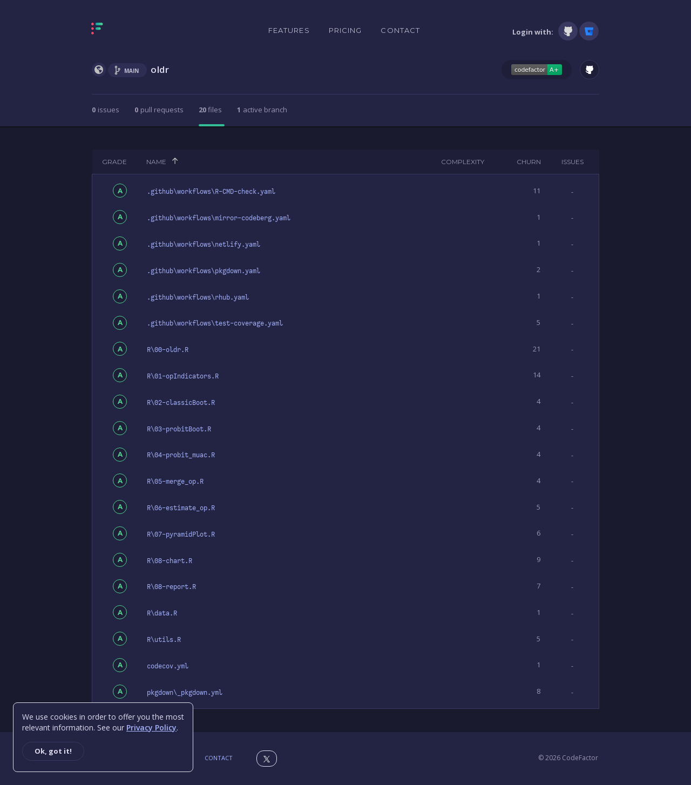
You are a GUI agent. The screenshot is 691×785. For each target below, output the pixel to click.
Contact (400, 30)
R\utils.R (164, 639)
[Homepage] (131, 31)
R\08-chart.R (169, 561)
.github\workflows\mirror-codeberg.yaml (218, 218)
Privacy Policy (151, 727)
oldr (160, 69)
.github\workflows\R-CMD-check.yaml (211, 191)
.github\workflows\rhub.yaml (198, 297)
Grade (114, 162)
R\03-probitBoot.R (179, 429)
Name (156, 162)
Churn (529, 162)
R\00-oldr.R (167, 350)
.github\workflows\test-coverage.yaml (215, 323)
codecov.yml (167, 666)
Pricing (345, 30)
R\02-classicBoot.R (181, 402)
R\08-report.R (171, 587)
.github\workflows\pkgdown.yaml (203, 271)
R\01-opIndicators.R (183, 376)
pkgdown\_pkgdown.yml (184, 692)
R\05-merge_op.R (175, 481)
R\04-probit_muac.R (181, 455)
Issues (572, 162)
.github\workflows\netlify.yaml (203, 244)
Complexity (462, 162)
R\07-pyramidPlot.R (181, 534)
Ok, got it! (53, 751)
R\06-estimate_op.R (181, 508)
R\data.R (162, 613)
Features (289, 30)
